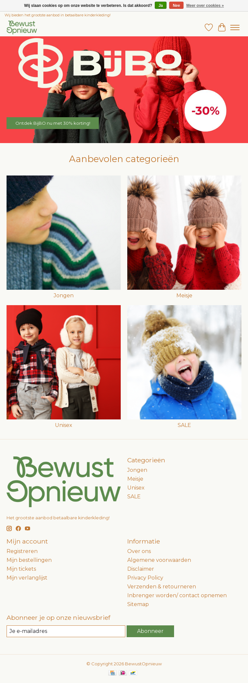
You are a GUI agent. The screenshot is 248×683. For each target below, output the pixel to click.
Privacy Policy (145, 578)
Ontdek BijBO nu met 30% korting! (52, 122)
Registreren (22, 551)
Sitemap (138, 604)
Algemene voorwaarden (159, 560)
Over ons (139, 551)
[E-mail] (66, 631)
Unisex (63, 425)
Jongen (64, 295)
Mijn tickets (21, 569)
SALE (184, 425)
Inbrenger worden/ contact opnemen (177, 595)
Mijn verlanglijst (27, 578)
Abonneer (150, 631)
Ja (160, 5)
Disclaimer (140, 569)
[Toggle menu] (234, 27)
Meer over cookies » (205, 5)
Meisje (184, 295)
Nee (176, 5)
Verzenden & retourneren (161, 586)
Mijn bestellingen (29, 560)
